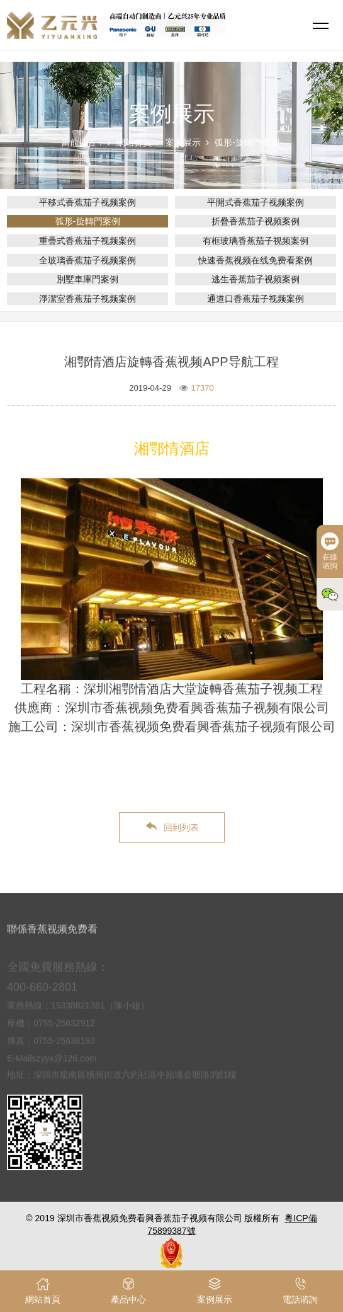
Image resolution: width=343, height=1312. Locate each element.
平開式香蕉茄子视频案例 (255, 202)
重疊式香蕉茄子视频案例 (87, 241)
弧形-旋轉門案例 (247, 142)
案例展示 (183, 142)
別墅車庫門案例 (87, 279)
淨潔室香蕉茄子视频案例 (87, 299)
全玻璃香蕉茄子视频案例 (87, 260)
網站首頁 (134, 142)
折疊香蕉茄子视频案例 (255, 221)
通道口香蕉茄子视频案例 (255, 299)
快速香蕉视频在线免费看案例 (255, 260)
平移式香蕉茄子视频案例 (87, 202)
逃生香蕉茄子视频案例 (255, 279)
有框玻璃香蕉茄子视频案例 (255, 241)
